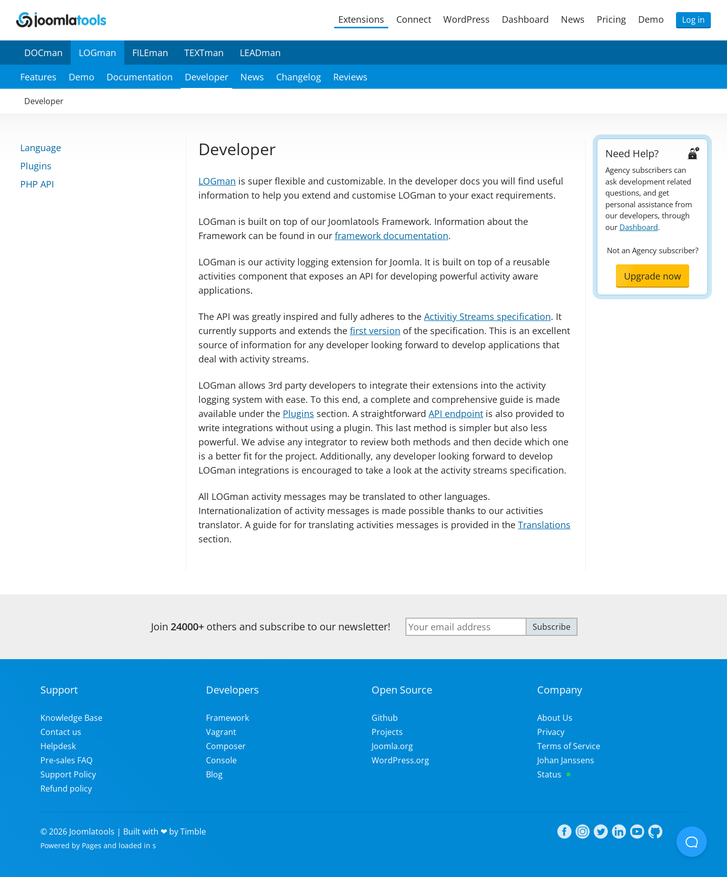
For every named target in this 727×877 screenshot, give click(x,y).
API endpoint (456, 413)
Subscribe (551, 626)
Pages (91, 845)
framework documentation (391, 235)
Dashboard (638, 227)
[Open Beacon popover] (692, 841)
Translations (544, 525)
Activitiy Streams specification (487, 316)
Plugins (298, 413)
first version (375, 331)
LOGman (217, 181)
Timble (193, 831)
